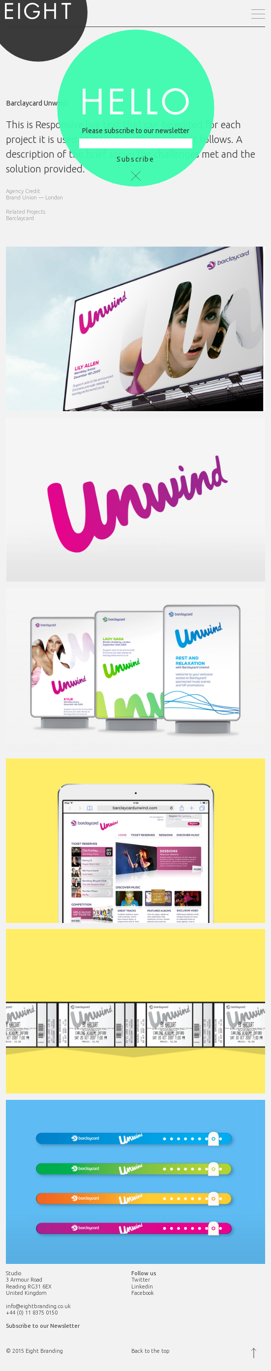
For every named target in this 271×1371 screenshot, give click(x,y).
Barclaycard (20, 218)
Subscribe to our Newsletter (43, 1326)
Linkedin (142, 1286)
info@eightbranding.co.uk (38, 1306)
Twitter (140, 1280)
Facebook (142, 1293)
